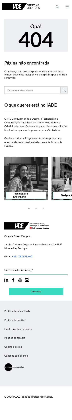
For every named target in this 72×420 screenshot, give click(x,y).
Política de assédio (14, 337)
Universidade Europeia (18, 270)
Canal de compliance (16, 355)
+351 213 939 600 (22, 256)
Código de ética (13, 346)
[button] (28, 208)
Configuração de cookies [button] (18, 329)
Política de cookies (14, 320)
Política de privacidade (17, 311)
